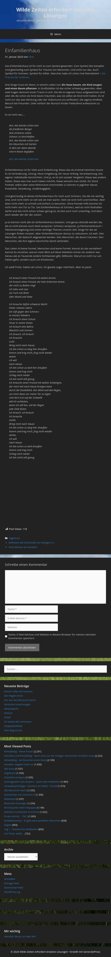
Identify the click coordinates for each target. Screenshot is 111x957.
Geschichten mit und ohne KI (19, 794)
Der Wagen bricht (13, 695)
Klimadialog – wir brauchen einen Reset (25, 760)
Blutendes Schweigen (15, 803)
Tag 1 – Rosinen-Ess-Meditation (21, 829)
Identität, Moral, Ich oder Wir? (20, 936)
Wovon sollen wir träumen (18, 691)
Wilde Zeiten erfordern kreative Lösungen (55, 12)
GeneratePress (91, 951)
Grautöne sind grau (14, 777)
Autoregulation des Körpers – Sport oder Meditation (32, 781)
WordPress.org (12, 891)
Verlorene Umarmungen (17, 704)
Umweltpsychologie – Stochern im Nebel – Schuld (30, 786)
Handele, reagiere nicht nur (19, 764)
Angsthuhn (10, 773)
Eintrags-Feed (11, 883)
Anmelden (9, 879)
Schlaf (7, 717)
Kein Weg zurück (13, 730)
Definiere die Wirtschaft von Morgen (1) (31, 542)
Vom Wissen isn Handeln (23, 547)
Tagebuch (14, 538)
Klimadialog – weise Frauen (18, 751)
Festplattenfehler (13, 726)
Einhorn (8, 713)
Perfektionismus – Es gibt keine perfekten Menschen (32, 820)
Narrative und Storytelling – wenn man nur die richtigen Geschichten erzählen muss (49, 755)
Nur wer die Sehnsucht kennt (20, 700)
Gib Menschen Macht (15, 790)
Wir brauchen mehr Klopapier (20, 807)
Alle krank (9, 768)
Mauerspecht (11, 708)
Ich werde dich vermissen (18, 721)
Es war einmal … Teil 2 (16, 816)
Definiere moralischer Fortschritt (21, 812)
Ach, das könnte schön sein (24, 159)
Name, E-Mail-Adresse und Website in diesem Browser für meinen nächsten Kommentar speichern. (52, 636)
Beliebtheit (10, 799)
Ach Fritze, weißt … (14, 833)
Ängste (8, 824)
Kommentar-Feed (13, 887)
